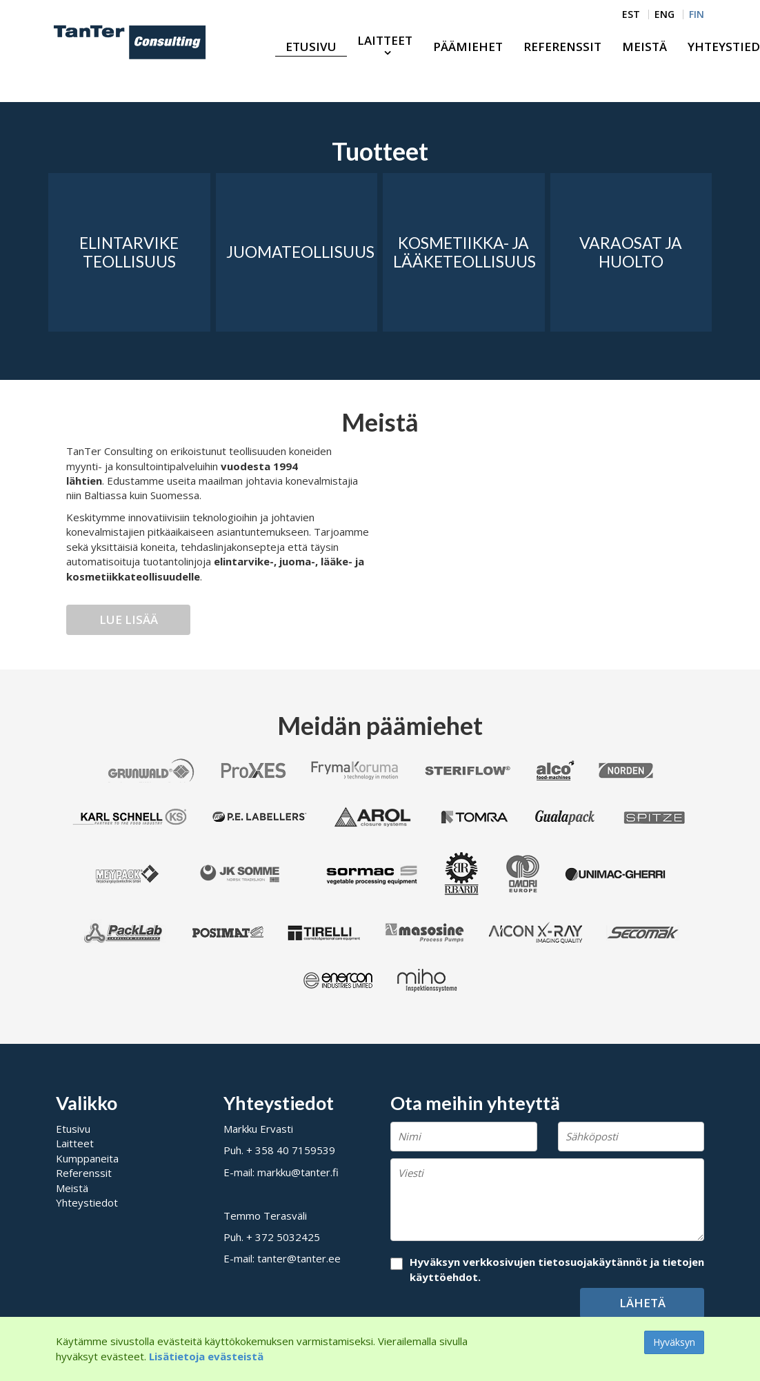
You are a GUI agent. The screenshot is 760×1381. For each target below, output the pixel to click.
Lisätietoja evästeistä (206, 1356)
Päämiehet (468, 46)
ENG (664, 14)
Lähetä (642, 1303)
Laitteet (384, 40)
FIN (696, 14)
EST (631, 14)
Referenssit (562, 46)
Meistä (644, 46)
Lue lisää (128, 619)
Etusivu (311, 46)
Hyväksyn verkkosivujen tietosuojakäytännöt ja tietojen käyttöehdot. (557, 1269)
